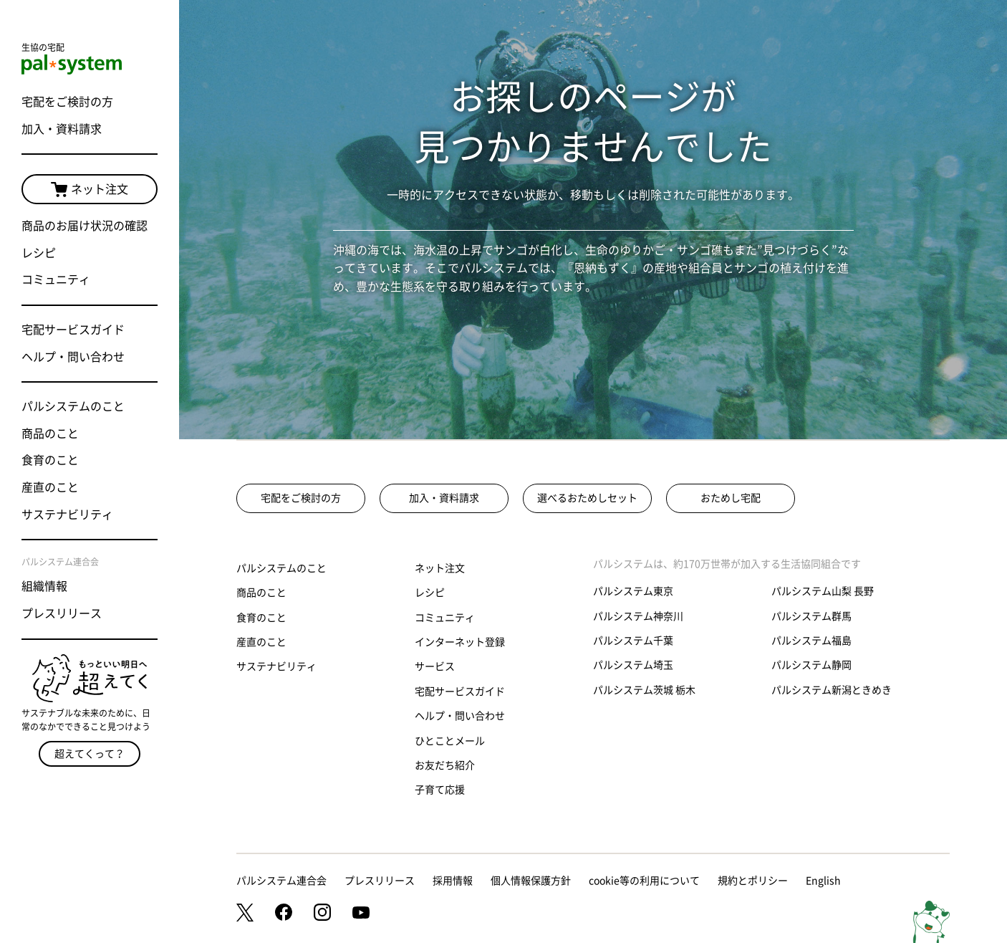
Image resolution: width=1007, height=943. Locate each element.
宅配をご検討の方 (67, 101)
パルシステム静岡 (811, 665)
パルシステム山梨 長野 (822, 591)
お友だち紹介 (445, 765)
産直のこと (50, 487)
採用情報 (453, 881)
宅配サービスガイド (73, 329)
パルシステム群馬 (811, 616)
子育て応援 (440, 790)
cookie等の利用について (644, 881)
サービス (435, 666)
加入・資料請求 (61, 129)
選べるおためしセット (587, 498)
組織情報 (44, 586)
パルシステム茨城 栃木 (644, 690)
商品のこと (50, 433)
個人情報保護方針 (531, 881)
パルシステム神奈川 (638, 616)
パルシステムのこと (73, 406)
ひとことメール (450, 741)
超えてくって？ (89, 754)
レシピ (38, 253)
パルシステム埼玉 (633, 665)
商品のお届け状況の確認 (84, 225)
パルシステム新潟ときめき (831, 690)
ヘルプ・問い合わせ (73, 357)
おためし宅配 (730, 498)
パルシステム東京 (633, 591)
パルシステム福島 (811, 641)
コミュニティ (55, 279)
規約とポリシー (753, 881)
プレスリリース (61, 613)
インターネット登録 (460, 642)
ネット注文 (89, 190)
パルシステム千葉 (633, 641)
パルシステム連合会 (281, 881)
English (823, 881)
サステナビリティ (67, 514)
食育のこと (50, 460)
